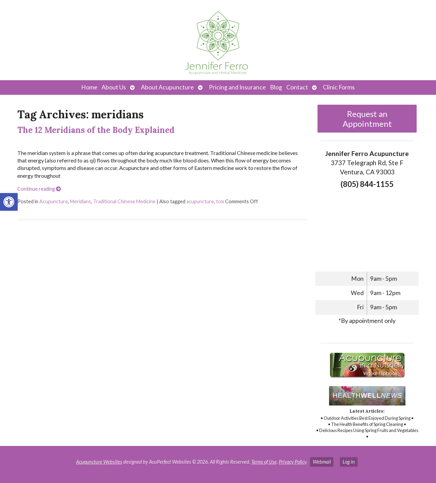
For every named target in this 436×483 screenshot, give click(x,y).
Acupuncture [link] (53, 201)
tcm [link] (220, 201)
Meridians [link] (80, 201)
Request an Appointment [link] (367, 118)
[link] (9, 202)
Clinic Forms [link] (339, 87)
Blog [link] (276, 87)
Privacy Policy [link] (292, 462)
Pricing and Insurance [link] (237, 87)
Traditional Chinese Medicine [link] (124, 201)
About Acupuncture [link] (167, 87)
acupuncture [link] (200, 201)
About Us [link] (114, 87)
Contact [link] (297, 87)
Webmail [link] (322, 462)
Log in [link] (349, 462)
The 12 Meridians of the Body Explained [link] (96, 130)
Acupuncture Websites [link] (99, 462)
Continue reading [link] (39, 189)
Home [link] (89, 87)
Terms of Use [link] (264, 462)
